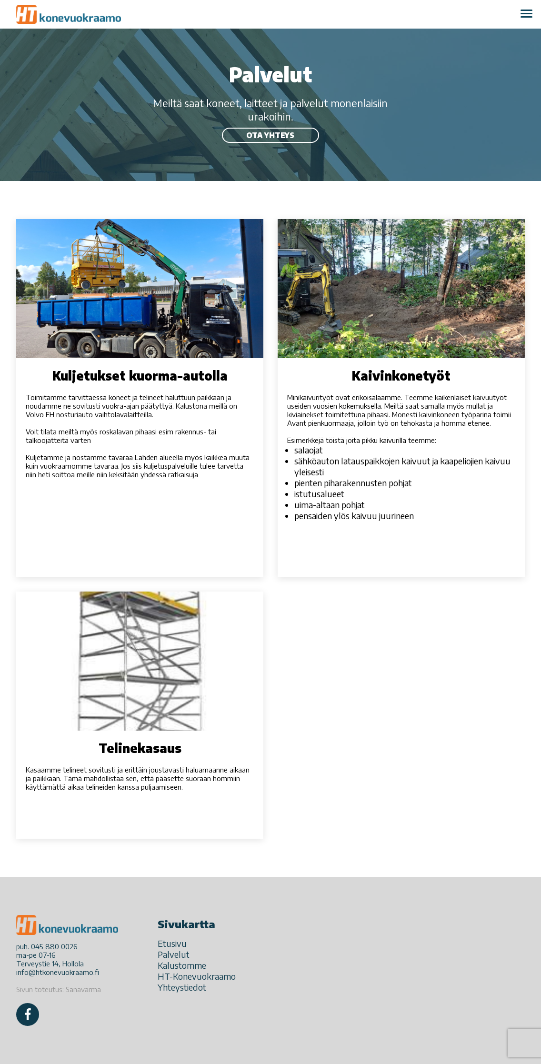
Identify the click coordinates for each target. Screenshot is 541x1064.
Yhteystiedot (182, 987)
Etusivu (172, 943)
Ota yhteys (270, 135)
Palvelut (174, 954)
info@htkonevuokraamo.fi (57, 972)
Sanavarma (83, 989)
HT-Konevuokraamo (197, 976)
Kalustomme (182, 965)
